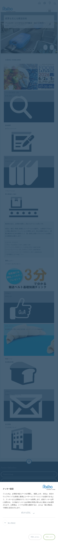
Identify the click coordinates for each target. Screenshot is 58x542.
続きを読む (28, 513)
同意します (49, 537)
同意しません (35, 537)
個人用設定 (9, 523)
